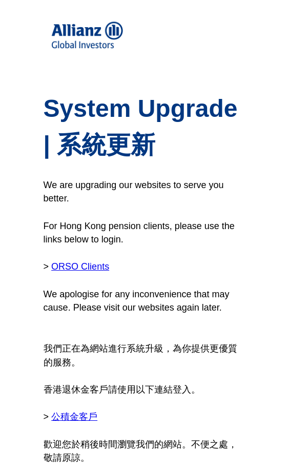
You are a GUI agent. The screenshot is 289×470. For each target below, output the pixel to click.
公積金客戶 (74, 417)
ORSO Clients (80, 266)
